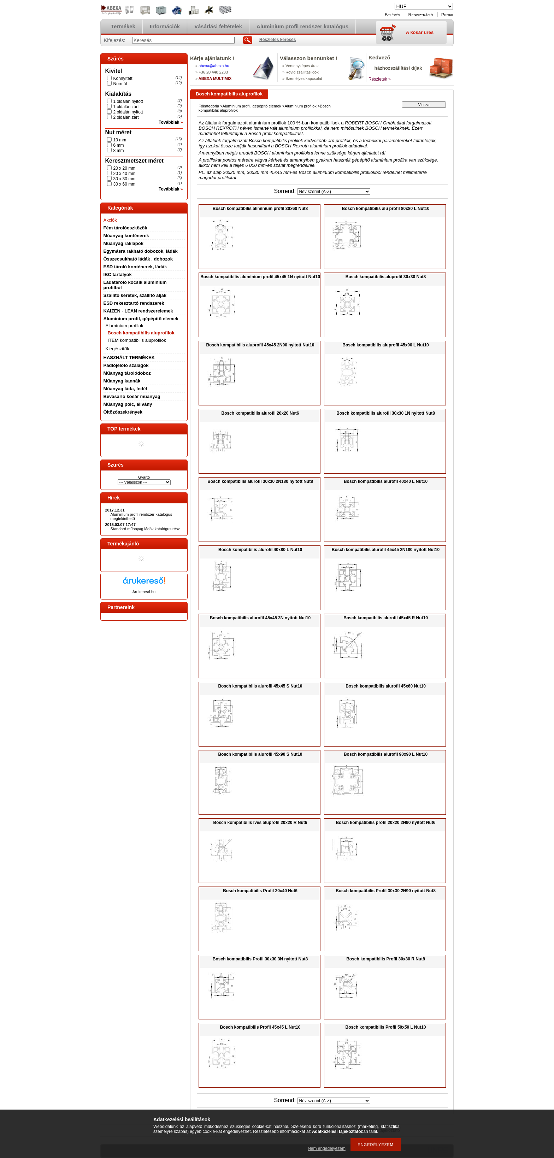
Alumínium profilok (124, 325)
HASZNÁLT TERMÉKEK (129, 357)
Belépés (392, 14)
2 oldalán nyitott (128, 112)
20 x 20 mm (124, 168)
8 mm (118, 150)
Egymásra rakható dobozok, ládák (141, 251)
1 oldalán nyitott (128, 101)
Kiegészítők (117, 348)
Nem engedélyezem (327, 1148)
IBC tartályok (118, 274)
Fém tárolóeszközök (125, 227)
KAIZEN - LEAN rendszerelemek (138, 311)
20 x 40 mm (124, 173)
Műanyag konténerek (126, 235)
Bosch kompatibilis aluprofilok (141, 332)
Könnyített (122, 78)
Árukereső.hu (143, 592)
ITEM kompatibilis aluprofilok (137, 340)
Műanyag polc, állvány (128, 404)
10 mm (119, 140)
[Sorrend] (333, 191)
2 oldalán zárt (126, 117)
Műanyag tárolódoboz (127, 373)
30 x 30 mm (124, 178)
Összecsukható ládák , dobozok (138, 259)
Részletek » (380, 79)
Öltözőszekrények (123, 412)
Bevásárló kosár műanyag (132, 396)
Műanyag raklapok (123, 243)
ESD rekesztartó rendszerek (134, 303)
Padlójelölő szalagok (126, 365)
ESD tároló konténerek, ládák (135, 266)
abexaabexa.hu (214, 66)
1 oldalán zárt (126, 106)
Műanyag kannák (122, 381)
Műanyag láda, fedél (125, 388)
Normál (120, 83)
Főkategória (209, 106)
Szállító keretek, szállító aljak (135, 295)
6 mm (118, 145)
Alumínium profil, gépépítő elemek (141, 318)
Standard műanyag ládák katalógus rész (145, 529)
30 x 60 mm (124, 184)
